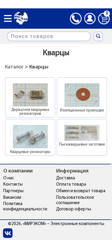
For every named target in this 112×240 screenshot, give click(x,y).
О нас (8, 178)
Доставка (65, 178)
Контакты (13, 184)
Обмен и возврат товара (80, 191)
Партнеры (13, 191)
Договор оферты (73, 209)
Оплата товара (71, 184)
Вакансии (12, 197)
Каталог (14, 67)
